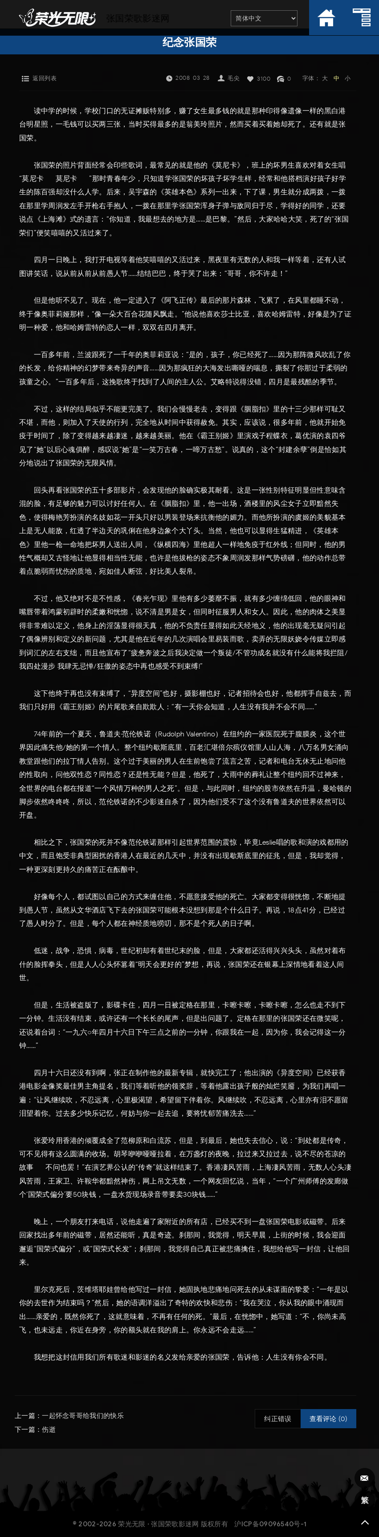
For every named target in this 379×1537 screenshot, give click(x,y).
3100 (263, 78)
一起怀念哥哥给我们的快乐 (83, 1416)
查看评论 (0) (328, 1419)
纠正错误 (277, 1419)
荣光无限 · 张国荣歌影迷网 (158, 1523)
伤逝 (49, 1429)
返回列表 (45, 78)
